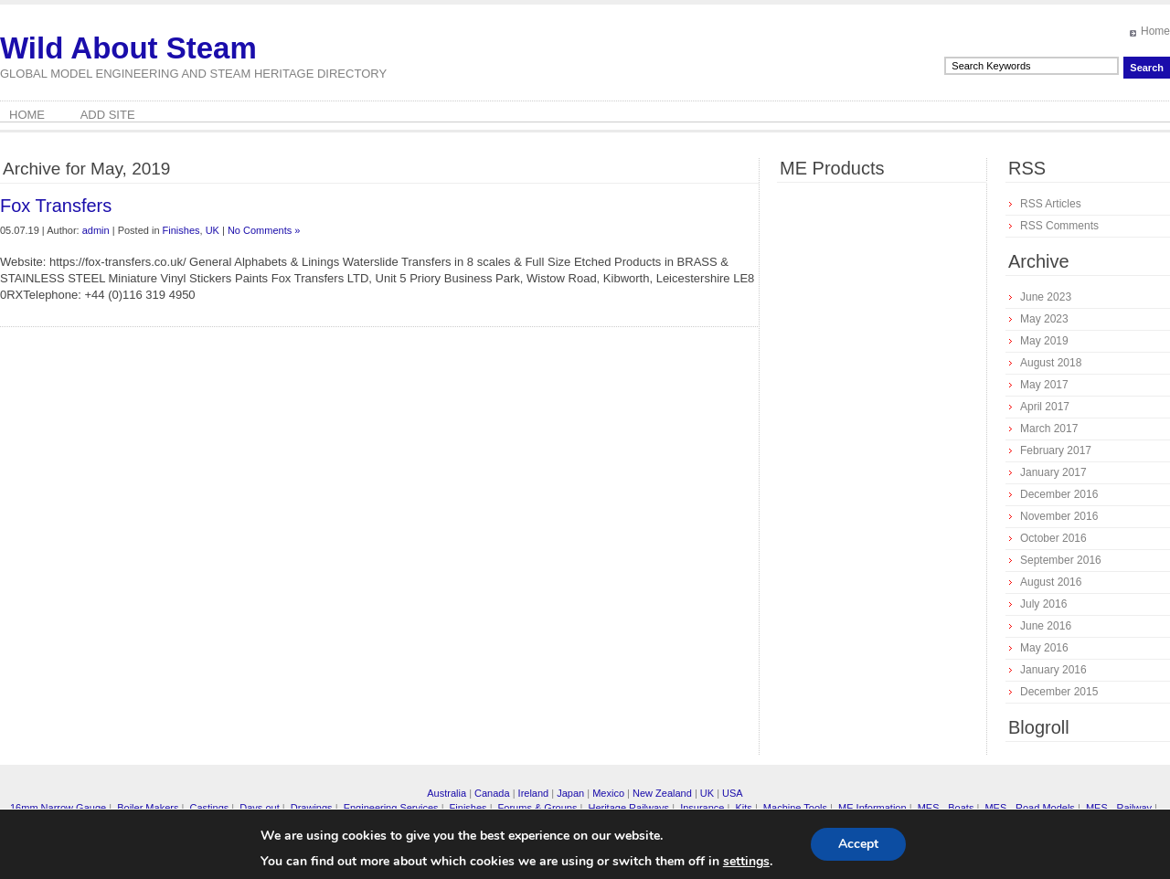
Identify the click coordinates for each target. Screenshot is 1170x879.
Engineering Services (391, 807)
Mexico (608, 793)
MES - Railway (1119, 807)
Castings (209, 807)
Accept (858, 844)
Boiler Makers (147, 807)
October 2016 (1053, 538)
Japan (570, 793)
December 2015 (1059, 691)
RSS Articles (1050, 203)
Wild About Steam (128, 48)
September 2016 (1060, 560)
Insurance (702, 807)
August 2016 (1050, 582)
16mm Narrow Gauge (58, 807)
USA (732, 793)
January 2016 (1053, 669)
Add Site (107, 115)
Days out (259, 807)
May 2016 (1044, 647)
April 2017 (1044, 406)
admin (96, 230)
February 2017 (1055, 450)
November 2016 (1059, 516)
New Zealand (662, 793)
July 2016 (1043, 604)
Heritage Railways (628, 807)
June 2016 (1045, 626)
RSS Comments (1059, 225)
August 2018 (1050, 362)
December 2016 (1059, 494)
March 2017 (1049, 428)
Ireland (533, 793)
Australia (446, 793)
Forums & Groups (538, 807)
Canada (492, 793)
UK (212, 230)
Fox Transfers (56, 206)
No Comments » (264, 230)
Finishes (181, 230)
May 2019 (1044, 340)
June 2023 (1045, 297)
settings (746, 861)
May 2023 (1044, 318)
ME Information (872, 807)
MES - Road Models (1029, 807)
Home (1155, 31)
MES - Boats (946, 807)
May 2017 (1044, 384)
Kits (743, 807)
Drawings (312, 807)
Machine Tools (795, 807)
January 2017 (1053, 472)
